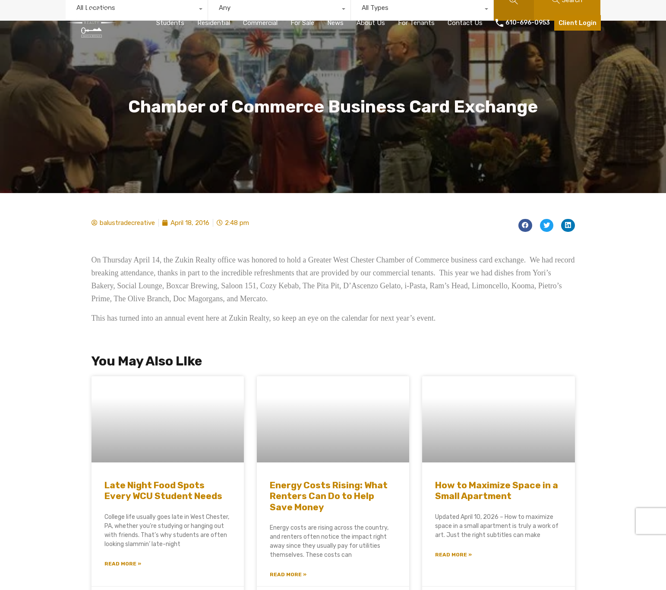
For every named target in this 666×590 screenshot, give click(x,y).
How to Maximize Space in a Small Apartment (496, 490)
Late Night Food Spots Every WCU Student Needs (163, 490)
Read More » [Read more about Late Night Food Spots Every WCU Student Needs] (122, 564)
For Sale (302, 23)
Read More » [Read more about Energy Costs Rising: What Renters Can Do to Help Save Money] (288, 574)
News (335, 23)
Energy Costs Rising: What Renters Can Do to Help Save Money (329, 496)
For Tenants (416, 23)
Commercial (260, 23)
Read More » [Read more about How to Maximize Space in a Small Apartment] (453, 555)
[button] (525, 225)
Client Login (578, 23)
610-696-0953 (527, 22)
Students (170, 23)
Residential (213, 23)
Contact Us (465, 23)
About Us (371, 23)
